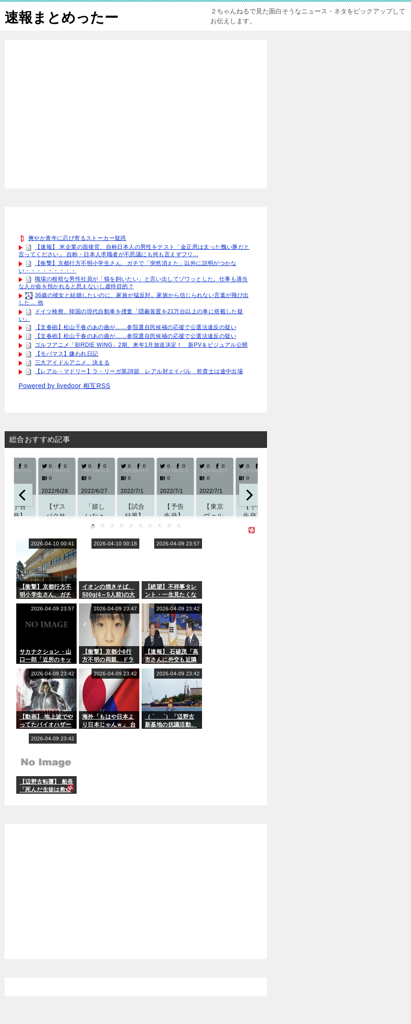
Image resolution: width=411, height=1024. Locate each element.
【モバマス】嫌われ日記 (66, 353)
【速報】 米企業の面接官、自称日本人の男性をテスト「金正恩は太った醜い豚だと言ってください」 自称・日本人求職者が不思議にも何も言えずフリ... (134, 251)
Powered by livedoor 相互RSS (65, 385)
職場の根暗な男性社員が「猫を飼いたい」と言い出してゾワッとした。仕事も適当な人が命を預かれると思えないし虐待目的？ (133, 283)
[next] (248, 495)
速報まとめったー (61, 16)
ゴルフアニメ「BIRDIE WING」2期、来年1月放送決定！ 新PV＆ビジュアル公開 (141, 345)
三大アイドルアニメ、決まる (72, 362)
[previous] (23, 495)
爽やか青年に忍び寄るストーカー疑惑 (77, 238)
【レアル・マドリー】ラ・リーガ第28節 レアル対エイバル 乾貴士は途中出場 (139, 371)
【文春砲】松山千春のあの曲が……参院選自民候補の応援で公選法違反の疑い (135, 327)
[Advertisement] (136, 114)
